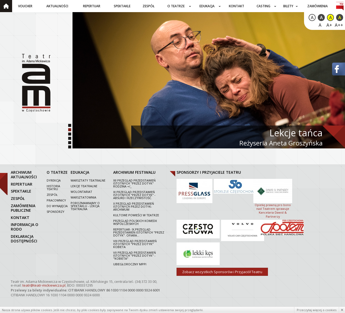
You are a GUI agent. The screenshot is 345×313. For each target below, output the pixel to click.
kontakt (20, 217)
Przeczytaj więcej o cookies (316, 310)
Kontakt (236, 6)
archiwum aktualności (24, 174)
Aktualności (57, 6)
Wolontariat (81, 192)
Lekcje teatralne (84, 186)
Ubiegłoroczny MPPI (129, 264)
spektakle (21, 191)
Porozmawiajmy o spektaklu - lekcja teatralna (85, 206)
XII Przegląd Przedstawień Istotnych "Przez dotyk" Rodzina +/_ (134, 183)
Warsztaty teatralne (88, 180)
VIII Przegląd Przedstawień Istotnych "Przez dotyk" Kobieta (135, 244)
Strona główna (6, 6)
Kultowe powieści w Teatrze (136, 215)
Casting (263, 6)
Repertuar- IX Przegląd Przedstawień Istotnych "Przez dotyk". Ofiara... (138, 232)
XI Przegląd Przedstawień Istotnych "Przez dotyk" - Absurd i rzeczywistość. (134, 195)
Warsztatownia (83, 197)
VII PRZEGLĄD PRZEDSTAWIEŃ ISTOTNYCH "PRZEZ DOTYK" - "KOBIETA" (134, 255)
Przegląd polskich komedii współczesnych (135, 222)
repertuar (21, 184)
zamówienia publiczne (23, 208)
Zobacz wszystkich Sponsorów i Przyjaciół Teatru (222, 271)
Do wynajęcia (57, 206)
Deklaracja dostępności (24, 239)
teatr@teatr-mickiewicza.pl (43, 285)
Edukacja (207, 6)
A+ (329, 25)
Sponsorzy (55, 212)
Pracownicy (56, 200)
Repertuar (91, 6)
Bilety (288, 6)
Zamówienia (317, 6)
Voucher (25, 6)
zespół (18, 198)
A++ (339, 25)
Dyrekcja (54, 180)
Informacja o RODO (24, 227)
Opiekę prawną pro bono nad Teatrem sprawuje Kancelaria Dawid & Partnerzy (272, 198)
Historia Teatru (53, 187)
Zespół (149, 6)
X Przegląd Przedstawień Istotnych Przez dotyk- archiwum (133, 206)
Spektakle (122, 6)
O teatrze (176, 6)
